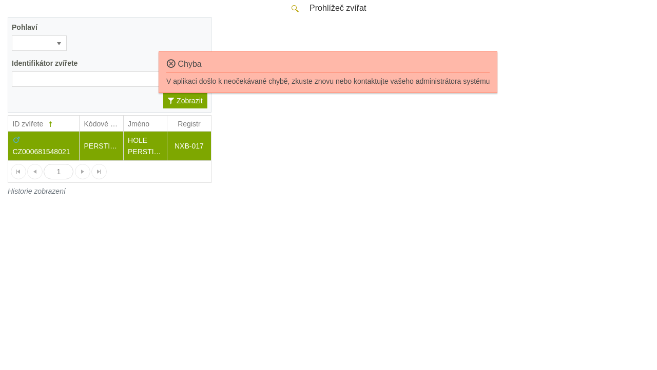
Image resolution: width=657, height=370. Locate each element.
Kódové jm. (102, 124)
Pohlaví (24, 27)
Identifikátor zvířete (45, 63)
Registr (189, 124)
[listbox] (39, 43)
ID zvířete (33, 124)
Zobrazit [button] (185, 101)
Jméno (138, 124)
